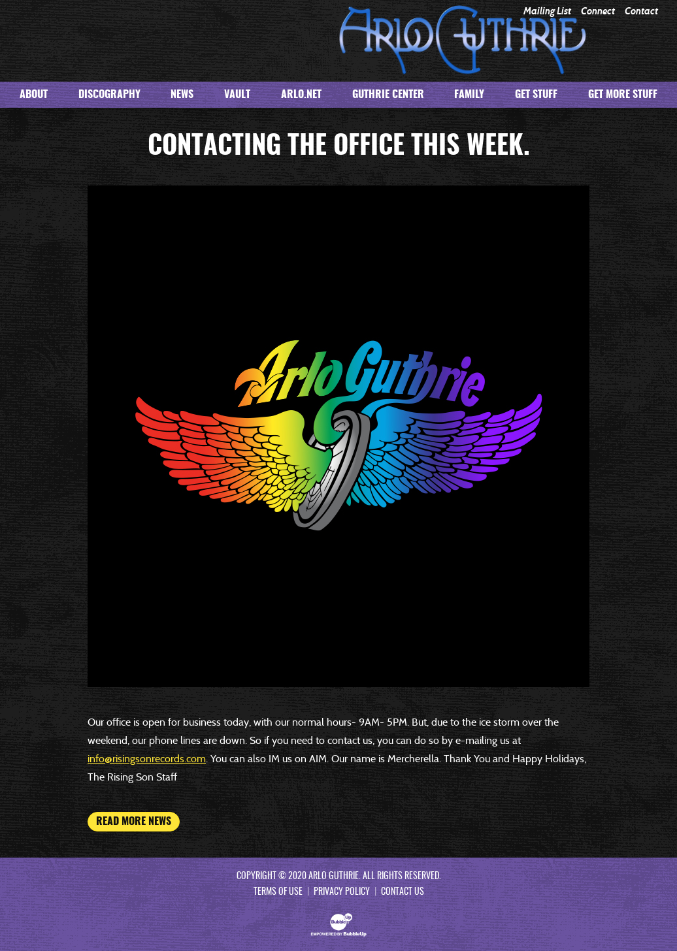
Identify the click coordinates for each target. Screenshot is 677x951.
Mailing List (547, 11)
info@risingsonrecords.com (147, 758)
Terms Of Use (278, 892)
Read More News (133, 821)
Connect (598, 11)
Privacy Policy (342, 892)
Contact (641, 11)
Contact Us (402, 892)
